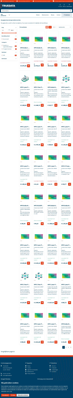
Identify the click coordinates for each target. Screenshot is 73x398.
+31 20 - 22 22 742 (6, 373)
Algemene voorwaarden (32, 369)
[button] (60, 5)
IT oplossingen (55, 369)
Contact (58, 15)
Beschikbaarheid (6, 36)
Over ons (54, 366)
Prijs (3, 27)
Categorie (4, 42)
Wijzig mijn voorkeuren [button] (23, 395)
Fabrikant (4, 52)
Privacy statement (31, 373)
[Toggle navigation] (5, 15)
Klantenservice (45, 15)
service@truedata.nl (7, 375)
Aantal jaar (4, 58)
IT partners (54, 371)
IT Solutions (67, 15)
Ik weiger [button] (13, 395)
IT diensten (54, 367)
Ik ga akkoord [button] (5, 395)
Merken (38, 15)
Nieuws (52, 15)
